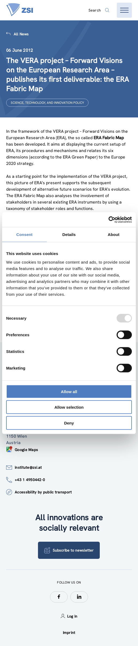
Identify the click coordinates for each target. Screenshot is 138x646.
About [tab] (114, 234)
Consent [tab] (24, 234)
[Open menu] (124, 10)
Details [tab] (69, 234)
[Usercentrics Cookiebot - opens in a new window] (108, 219)
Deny (69, 422)
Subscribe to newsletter (69, 550)
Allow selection (68, 407)
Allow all (69, 391)
